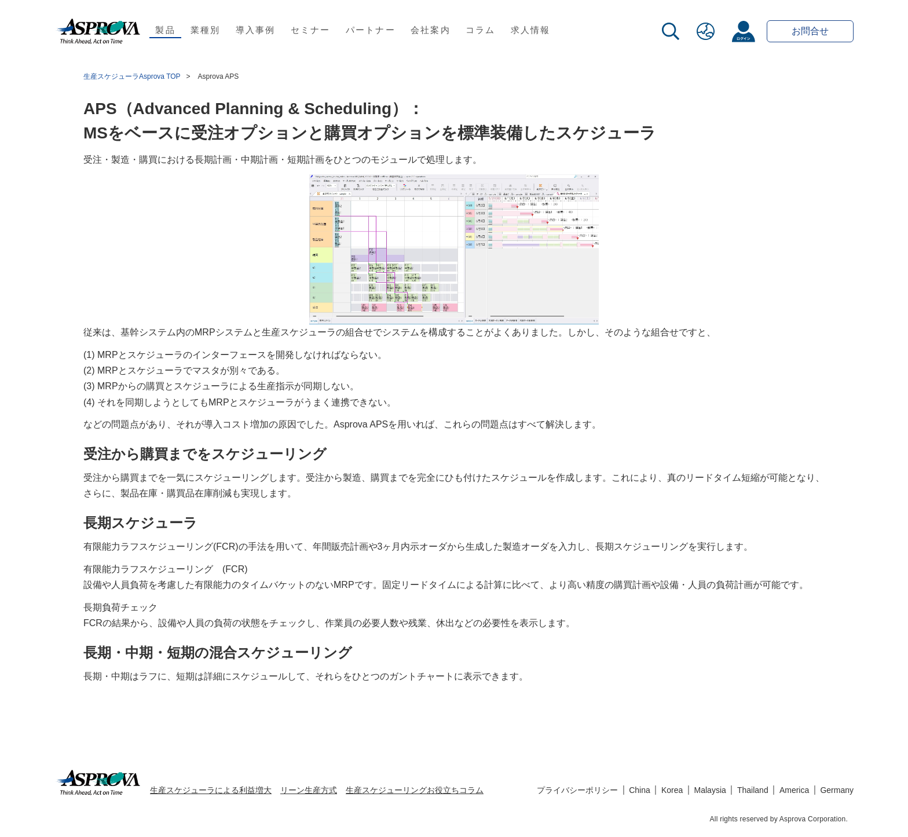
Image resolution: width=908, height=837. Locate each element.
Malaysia (710, 790)
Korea (672, 790)
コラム (481, 30)
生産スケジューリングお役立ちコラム (415, 790)
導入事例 (256, 30)
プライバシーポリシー (577, 790)
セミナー (311, 30)
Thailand (752, 790)
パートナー (371, 30)
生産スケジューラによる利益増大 (211, 790)
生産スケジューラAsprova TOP (132, 76)
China (639, 790)
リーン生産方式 (308, 790)
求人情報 (531, 30)
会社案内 (431, 30)
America (794, 790)
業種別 (206, 30)
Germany (837, 790)
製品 (165, 30)
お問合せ (810, 31)
